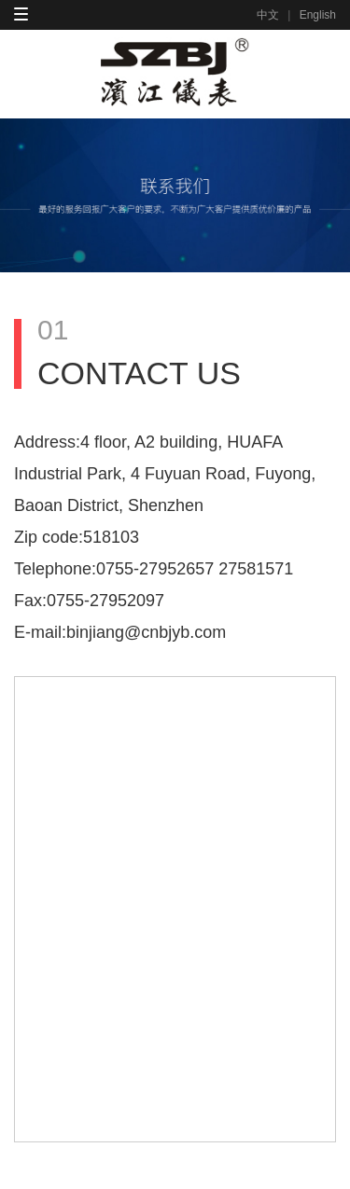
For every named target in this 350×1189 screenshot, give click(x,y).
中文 (268, 14)
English (318, 14)
